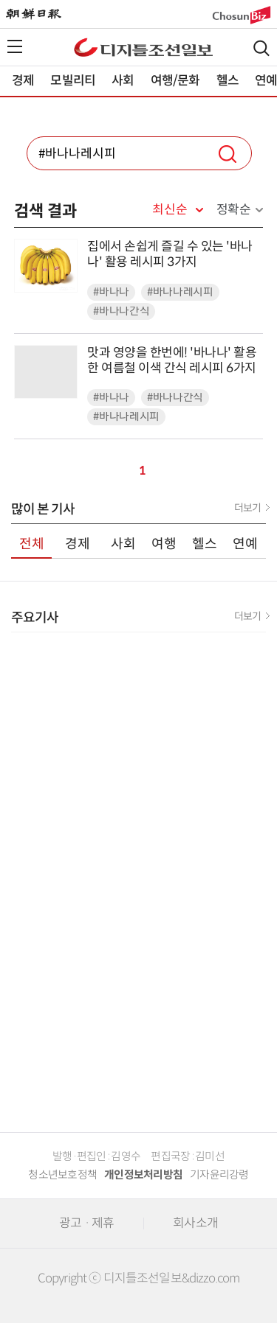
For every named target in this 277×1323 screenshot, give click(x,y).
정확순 (233, 209)
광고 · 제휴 (86, 1223)
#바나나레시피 (180, 292)
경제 (23, 80)
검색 (261, 48)
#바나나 (111, 292)
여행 (164, 544)
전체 (31, 544)
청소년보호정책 (62, 1174)
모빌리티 (72, 80)
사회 (123, 80)
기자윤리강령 (219, 1174)
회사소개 (195, 1223)
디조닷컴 (143, 47)
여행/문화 (175, 80)
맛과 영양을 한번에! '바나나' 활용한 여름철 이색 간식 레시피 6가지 (171, 360)
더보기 (247, 508)
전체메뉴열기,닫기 (14, 46)
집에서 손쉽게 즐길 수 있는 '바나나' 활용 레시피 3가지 (170, 254)
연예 (245, 544)
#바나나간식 (121, 311)
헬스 (227, 80)
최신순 (169, 210)
